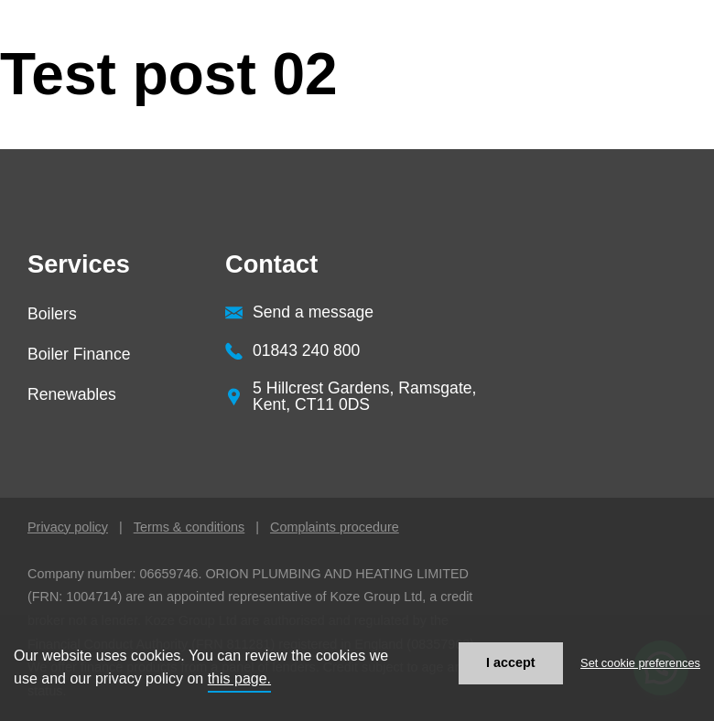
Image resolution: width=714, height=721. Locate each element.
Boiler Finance (78, 354)
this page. (239, 678)
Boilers (52, 314)
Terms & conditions (189, 527)
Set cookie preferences (640, 663)
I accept (511, 662)
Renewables (71, 394)
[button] (668, 105)
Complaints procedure (334, 527)
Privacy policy (67, 527)
